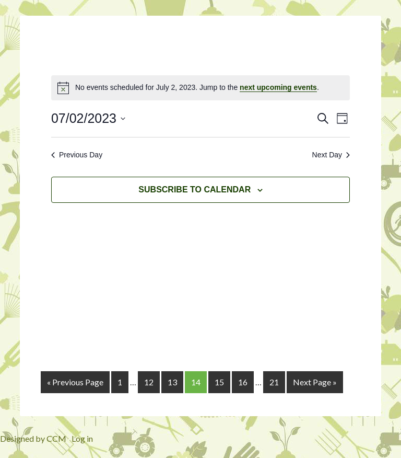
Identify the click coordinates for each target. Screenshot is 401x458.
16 (242, 382)
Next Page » (315, 382)
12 (149, 382)
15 (219, 382)
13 (172, 382)
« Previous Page (75, 382)
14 (195, 382)
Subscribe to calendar (194, 189)
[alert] (200, 87)
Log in (82, 438)
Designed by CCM (33, 438)
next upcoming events (278, 87)
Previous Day (76, 155)
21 (274, 382)
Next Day (331, 155)
